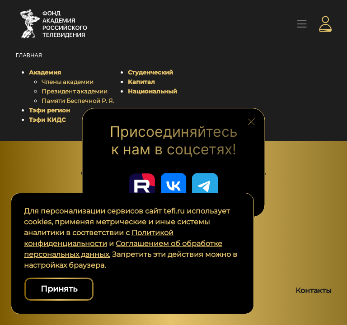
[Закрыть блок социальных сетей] (251, 120)
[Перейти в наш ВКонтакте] (173, 185)
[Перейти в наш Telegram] (206, 185)
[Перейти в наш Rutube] (141, 185)
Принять (59, 289)
